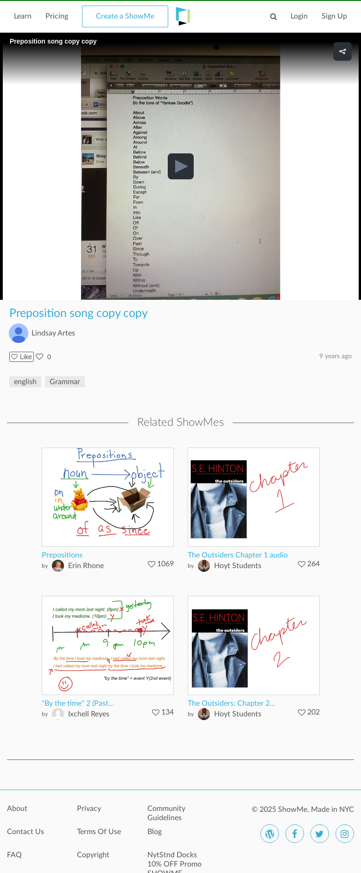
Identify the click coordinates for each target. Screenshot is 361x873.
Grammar (65, 382)
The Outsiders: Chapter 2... (231, 703)
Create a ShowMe (125, 16)
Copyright (93, 855)
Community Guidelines (166, 813)
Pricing (56, 16)
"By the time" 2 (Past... (78, 703)
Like (21, 357)
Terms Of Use (99, 831)
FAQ (14, 855)
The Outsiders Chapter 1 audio (238, 555)
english (25, 382)
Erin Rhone (86, 565)
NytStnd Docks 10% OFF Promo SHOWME (174, 860)
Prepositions (62, 555)
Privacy (89, 808)
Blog (154, 831)
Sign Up (334, 16)
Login (299, 16)
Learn (23, 16)
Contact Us (25, 831)
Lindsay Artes (53, 333)
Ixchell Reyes (88, 714)
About (17, 808)
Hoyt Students (237, 565)
